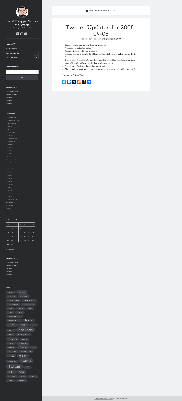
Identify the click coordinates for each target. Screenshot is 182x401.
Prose (9, 129)
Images (9, 175)
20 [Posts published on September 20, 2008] (29, 236)
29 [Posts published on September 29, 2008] (8, 244)
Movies (10, 178)
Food (9, 172)
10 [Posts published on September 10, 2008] (16, 232)
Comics (10, 166)
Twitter (8, 208)
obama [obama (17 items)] (10, 330)
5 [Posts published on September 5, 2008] (24, 228)
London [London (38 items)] (28, 320)
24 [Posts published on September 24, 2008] (16, 240)
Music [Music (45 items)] (23, 324)
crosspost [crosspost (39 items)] (13, 304)
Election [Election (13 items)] (20, 308)
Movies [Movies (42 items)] (11, 324)
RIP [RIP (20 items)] (33, 347)
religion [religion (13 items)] (11, 343)
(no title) (9, 97)
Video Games (12, 199)
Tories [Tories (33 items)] (11, 356)
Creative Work (12, 57)
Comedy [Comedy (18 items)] (11, 296)
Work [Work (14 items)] (23, 377)
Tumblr (9, 190)
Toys (9, 187)
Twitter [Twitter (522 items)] (14, 366)
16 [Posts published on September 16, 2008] (12, 236)
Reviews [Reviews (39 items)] (23, 347)
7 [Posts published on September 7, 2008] (33, 228)
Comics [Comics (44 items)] (23, 296)
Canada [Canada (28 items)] (22, 292)
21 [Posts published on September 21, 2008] (33, 236)
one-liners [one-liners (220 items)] (26, 330)
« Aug (8, 249)
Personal (10, 148)
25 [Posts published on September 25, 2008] (20, 240)
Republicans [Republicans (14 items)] (23, 343)
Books (9, 163)
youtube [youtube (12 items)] (32, 377)
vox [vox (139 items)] (21, 372)
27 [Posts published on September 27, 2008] (29, 240)
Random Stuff (10, 202)
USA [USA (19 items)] (27, 367)
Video (9, 196)
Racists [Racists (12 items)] (24, 339)
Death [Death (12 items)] (10, 308)
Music (9, 181)
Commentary (12, 139)
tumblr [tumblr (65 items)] (22, 355)
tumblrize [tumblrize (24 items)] (12, 361)
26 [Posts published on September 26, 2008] (25, 240)
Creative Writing (13, 120)
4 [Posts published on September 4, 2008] (20, 228)
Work (9, 157)
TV (8, 193)
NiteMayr (97, 38)
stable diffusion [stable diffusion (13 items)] (26, 351)
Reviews (10, 184)
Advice (9, 135)
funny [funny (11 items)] (10, 312)
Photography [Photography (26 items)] (23, 334)
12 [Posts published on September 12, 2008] (25, 232)
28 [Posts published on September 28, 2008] (33, 240)
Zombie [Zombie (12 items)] (10, 380)
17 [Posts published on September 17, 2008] (16, 236)
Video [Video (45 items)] (11, 372)
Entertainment (12, 48)
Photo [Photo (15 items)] (10, 334)
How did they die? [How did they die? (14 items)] (14, 316)
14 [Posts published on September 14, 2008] (33, 232)
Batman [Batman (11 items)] (10, 292)
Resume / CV (11, 44)
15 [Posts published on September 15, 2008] (8, 236)
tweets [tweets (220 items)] (26, 360)
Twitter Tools (78, 75)
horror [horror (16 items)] (20, 312)
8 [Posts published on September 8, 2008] (8, 232)
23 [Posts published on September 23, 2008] (12, 240)
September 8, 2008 (112, 38)
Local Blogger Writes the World (22, 23)
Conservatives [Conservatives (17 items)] (13, 300)
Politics (9, 151)
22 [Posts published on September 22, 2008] (8, 240)
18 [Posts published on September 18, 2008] (20, 236)
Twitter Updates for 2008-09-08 (100, 31)
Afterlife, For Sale (12, 91)
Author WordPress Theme (104, 399)
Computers (11, 169)
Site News (10, 154)
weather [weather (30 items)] (12, 376)
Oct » (12, 249)
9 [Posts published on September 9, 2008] (12, 232)
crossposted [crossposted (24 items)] (28, 305)
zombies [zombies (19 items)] (22, 381)
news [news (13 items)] (33, 325)
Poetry (9, 126)
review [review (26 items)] (11, 347)
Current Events (12, 53)
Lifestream (11, 142)
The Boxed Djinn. (11, 94)
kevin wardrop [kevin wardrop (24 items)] (14, 320)
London (10, 145)
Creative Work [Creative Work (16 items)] (29, 300)
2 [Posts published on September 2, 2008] (12, 228)
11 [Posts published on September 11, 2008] (20, 232)
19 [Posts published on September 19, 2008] (25, 236)
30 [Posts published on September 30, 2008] (12, 244)
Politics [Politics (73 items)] (12, 338)
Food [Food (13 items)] (30, 308)
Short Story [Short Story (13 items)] (12, 351)
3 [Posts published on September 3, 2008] (16, 228)
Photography (11, 123)
